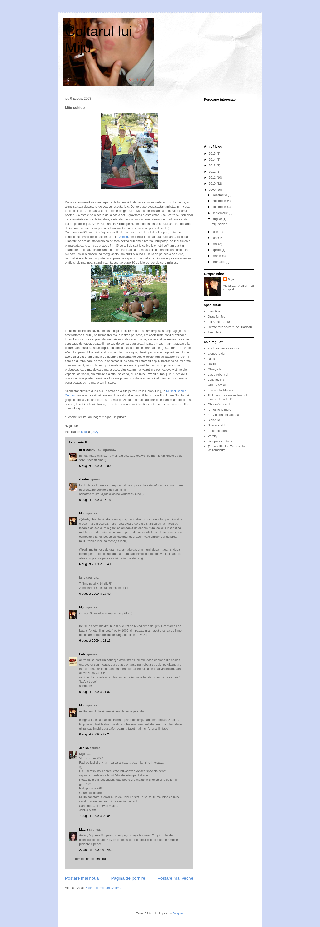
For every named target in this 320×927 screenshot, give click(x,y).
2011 (213, 177)
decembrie (220, 195)
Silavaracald (216, 425)
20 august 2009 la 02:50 (95, 849)
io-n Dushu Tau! (90, 450)
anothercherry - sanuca (224, 348)
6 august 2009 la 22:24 (95, 734)
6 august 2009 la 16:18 (95, 500)
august (218, 219)
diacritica (214, 311)
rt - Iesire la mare (219, 409)
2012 (213, 171)
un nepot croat (218, 431)
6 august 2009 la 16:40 (95, 564)
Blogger (178, 913)
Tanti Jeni (214, 332)
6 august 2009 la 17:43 (95, 593)
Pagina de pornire (128, 878)
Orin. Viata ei (217, 385)
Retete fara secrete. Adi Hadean (230, 327)
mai (215, 244)
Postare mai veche (175, 878)
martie (217, 255)
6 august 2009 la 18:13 (95, 640)
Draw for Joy (216, 316)
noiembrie (220, 201)
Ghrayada (214, 369)
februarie (219, 262)
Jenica (123, 236)
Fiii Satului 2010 (219, 321)
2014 (213, 159)
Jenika (84, 748)
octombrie (220, 207)
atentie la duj (216, 353)
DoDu (212, 364)
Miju (82, 513)
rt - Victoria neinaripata (223, 415)
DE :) (211, 359)
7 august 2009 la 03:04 (95, 816)
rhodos (84, 479)
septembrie (221, 213)
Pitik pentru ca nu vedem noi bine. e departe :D (227, 397)
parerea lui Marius (220, 390)
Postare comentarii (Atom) (103, 887)
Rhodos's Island (219, 404)
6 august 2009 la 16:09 (95, 466)
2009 (213, 189)
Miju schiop (219, 224)
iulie (216, 231)
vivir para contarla (220, 441)
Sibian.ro (214, 420)
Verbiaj (212, 436)
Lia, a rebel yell (218, 374)
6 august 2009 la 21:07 (95, 692)
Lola (82, 654)
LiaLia (83, 829)
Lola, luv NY (216, 379)
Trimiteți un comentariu (90, 858)
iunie (216, 237)
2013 (213, 165)
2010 (213, 183)
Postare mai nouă (82, 878)
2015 (213, 153)
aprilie (217, 250)
